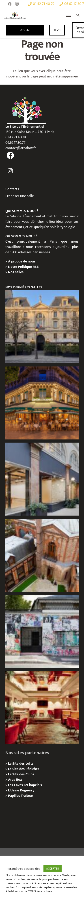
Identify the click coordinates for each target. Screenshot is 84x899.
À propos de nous (21, 261)
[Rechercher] (77, 15)
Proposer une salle (19, 196)
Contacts (12, 189)
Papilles (14, 796)
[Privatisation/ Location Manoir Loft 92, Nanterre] (42, 555)
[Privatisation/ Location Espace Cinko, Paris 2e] (42, 479)
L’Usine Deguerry (21, 790)
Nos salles (16, 272)
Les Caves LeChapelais (25, 785)
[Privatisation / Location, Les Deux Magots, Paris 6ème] (42, 402)
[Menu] (69, 15)
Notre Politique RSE (23, 267)
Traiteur (27, 796)
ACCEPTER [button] (52, 868)
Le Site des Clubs (21, 774)
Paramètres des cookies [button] (23, 869)
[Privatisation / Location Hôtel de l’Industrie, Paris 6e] (42, 326)
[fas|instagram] (10, 171)
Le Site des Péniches (23, 769)
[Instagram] (16, 4)
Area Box (15, 780)
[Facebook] (9, 4)
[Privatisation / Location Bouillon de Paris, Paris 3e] (42, 707)
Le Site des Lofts (20, 764)
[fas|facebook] (10, 156)
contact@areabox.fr (20, 148)
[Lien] (15, 15)
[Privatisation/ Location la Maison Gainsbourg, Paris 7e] (42, 631)
